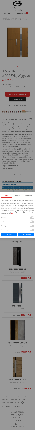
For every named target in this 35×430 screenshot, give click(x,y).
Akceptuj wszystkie (26, 234)
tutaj (12, 213)
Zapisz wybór (9, 234)
